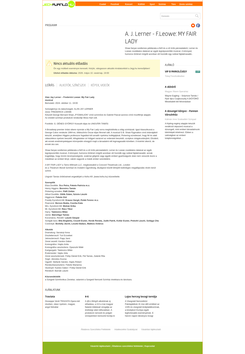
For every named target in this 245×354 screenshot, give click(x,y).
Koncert (128, 4)
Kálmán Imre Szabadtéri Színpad (180, 119)
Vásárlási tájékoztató (151, 329)
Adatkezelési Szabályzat (125, 329)
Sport (152, 4)
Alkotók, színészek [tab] (72, 85)
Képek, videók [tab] (100, 85)
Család (102, 4)
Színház (162, 4)
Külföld (141, 4)
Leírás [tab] (49, 85)
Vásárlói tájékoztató (100, 346)
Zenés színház (186, 4)
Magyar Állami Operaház (176, 91)
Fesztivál (115, 4)
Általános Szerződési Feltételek (95, 329)
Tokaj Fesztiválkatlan (175, 76)
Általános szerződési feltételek (127, 346)
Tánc (173, 4)
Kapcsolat (149, 346)
